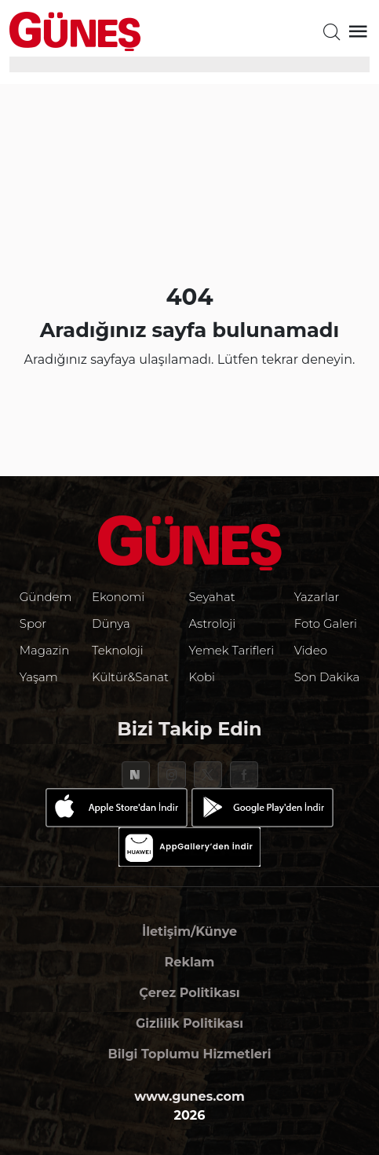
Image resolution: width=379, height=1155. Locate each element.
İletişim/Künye (189, 931)
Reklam (190, 962)
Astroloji (211, 623)
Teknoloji (118, 650)
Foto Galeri (325, 623)
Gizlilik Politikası (189, 1023)
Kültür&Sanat (130, 676)
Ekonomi (118, 596)
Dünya (111, 623)
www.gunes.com (189, 1096)
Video (310, 650)
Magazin (45, 650)
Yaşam (39, 676)
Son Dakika (327, 676)
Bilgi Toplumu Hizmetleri (189, 1054)
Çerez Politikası (189, 992)
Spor (33, 623)
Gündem (46, 596)
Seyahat (211, 596)
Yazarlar (317, 596)
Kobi (201, 676)
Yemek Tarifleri (231, 650)
